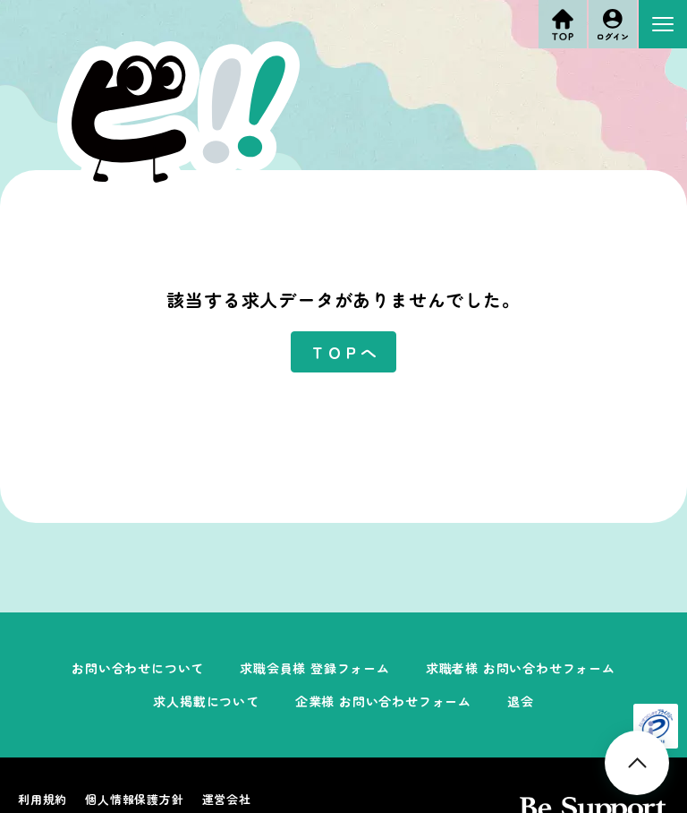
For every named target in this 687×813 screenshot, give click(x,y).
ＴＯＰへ (343, 352)
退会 (520, 701)
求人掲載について (206, 701)
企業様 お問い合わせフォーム (383, 701)
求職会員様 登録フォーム (315, 668)
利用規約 (42, 799)
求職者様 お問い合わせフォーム (520, 668)
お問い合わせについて (138, 668)
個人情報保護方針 (134, 799)
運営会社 (226, 799)
